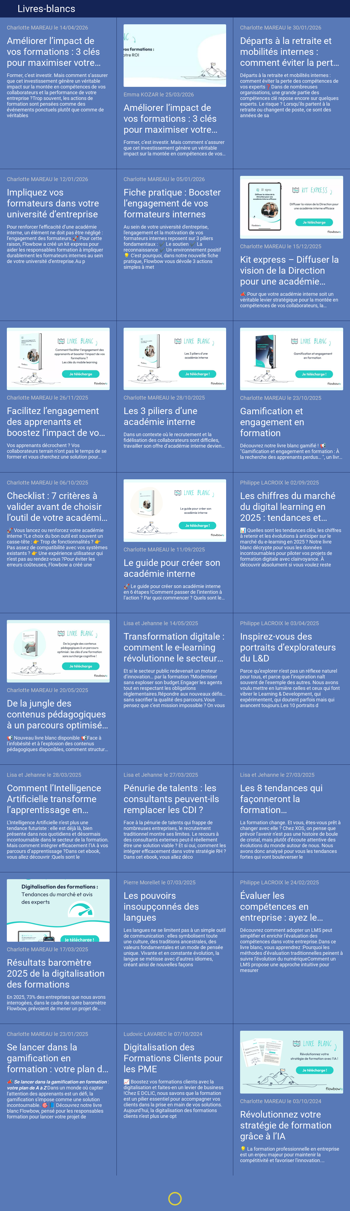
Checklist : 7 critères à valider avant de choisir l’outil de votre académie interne (56, 506)
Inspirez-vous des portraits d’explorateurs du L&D (288, 647)
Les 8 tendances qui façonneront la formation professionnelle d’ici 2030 (281, 798)
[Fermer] (8, 8)
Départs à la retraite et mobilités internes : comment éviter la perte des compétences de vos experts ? (291, 51)
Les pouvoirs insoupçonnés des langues (161, 906)
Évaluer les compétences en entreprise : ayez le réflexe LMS (278, 906)
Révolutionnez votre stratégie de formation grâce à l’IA (286, 1125)
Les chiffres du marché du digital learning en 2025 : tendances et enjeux (288, 506)
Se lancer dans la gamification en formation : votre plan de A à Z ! (57, 1058)
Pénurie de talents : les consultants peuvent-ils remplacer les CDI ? (171, 798)
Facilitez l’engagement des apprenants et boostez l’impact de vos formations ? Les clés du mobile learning (57, 421)
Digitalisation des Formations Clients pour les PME (173, 1058)
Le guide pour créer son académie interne (172, 568)
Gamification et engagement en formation (272, 422)
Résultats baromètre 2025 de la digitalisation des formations (56, 973)
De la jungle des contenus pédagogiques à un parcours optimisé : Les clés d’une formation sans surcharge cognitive (57, 714)
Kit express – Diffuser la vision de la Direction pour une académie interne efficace (289, 270)
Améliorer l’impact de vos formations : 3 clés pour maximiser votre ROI (53, 51)
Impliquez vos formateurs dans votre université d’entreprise (53, 203)
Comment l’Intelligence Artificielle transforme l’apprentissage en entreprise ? (54, 798)
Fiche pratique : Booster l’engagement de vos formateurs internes (172, 203)
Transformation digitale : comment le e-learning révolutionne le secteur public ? (174, 647)
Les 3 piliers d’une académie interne (160, 416)
